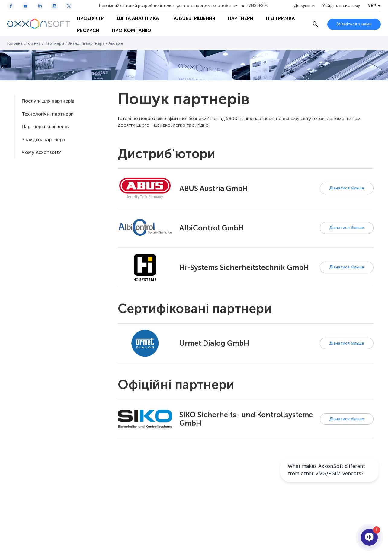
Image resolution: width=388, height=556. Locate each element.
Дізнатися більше (346, 188)
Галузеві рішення (193, 18)
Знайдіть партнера (86, 43)
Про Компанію (131, 30)
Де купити (304, 5)
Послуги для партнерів (48, 101)
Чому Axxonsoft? (41, 152)
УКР (372, 5)
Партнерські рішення (46, 126)
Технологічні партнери (48, 114)
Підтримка (280, 18)
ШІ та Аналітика (138, 18)
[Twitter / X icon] (68, 6)
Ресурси (88, 30)
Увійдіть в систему (341, 5)
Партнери (240, 18)
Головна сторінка (24, 43)
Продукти (90, 18)
